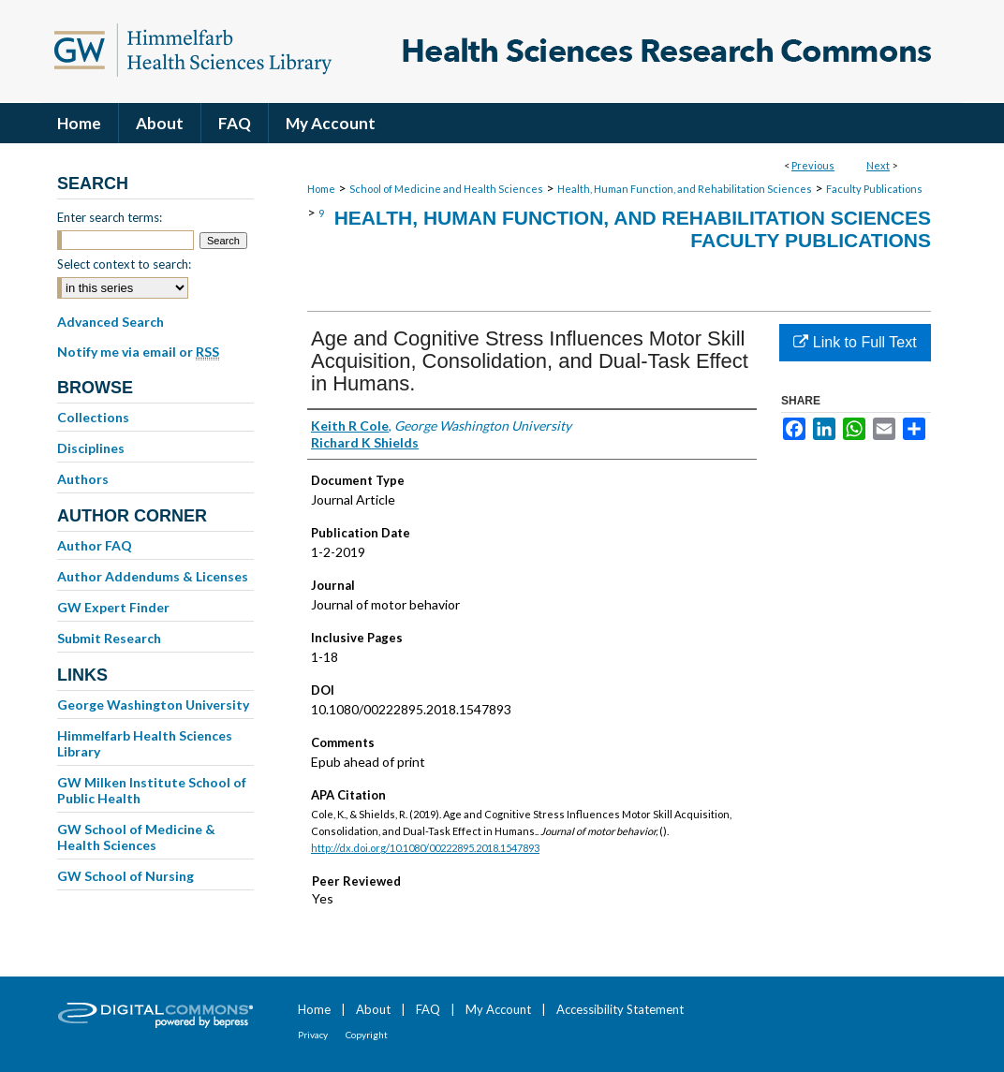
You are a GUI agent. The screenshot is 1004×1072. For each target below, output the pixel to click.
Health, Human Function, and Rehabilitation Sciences (684, 189)
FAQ (428, 1009)
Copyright (367, 1034)
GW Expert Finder (113, 607)
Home (321, 189)
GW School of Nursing (125, 876)
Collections (93, 417)
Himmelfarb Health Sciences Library (144, 743)
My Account (498, 1009)
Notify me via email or (138, 352)
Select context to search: (124, 264)
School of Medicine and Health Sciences (446, 189)
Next (878, 165)
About (373, 1009)
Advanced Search (110, 322)
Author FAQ (94, 545)
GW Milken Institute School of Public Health (151, 790)
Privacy (313, 1034)
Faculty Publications (874, 189)
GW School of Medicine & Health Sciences (136, 837)
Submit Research (109, 638)
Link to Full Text (854, 342)
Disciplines (91, 448)
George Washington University (153, 704)
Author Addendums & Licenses (152, 576)
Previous (812, 165)
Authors (83, 479)
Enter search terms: (109, 217)
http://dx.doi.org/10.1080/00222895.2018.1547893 (425, 848)
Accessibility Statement (620, 1009)
